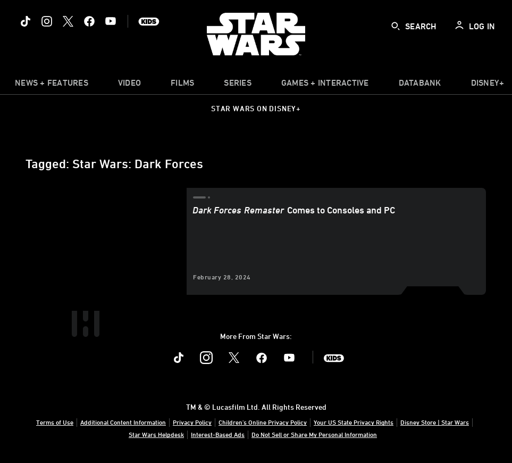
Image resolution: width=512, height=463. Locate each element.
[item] (51, 85)
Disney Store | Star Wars (434, 422)
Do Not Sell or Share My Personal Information (314, 434)
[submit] (395, 26)
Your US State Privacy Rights (353, 422)
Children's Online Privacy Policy (263, 422)
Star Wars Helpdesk (156, 434)
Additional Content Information (123, 422)
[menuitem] (129, 85)
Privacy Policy (192, 422)
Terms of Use (54, 422)
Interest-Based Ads (218, 434)
